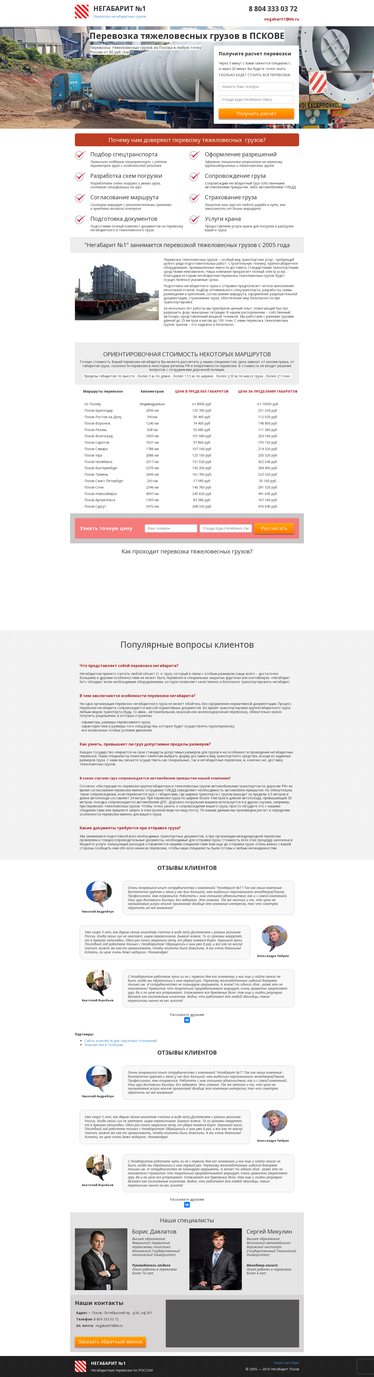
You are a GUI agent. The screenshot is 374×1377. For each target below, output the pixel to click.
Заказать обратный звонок (110, 1341)
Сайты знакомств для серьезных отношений (120, 1040)
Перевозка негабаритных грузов (119, 16)
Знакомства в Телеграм (103, 1044)
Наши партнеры (286, 1362)
